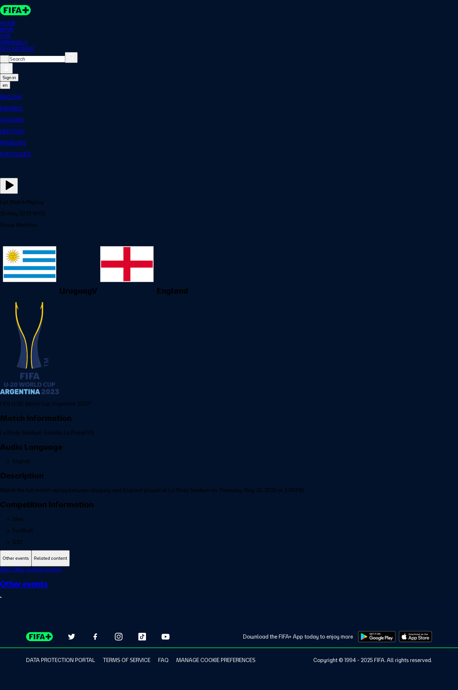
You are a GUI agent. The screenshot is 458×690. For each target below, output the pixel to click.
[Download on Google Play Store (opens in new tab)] (377, 637)
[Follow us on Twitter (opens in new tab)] (72, 637)
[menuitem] (229, 97)
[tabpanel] (229, 587)
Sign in (9, 77)
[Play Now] (9, 186)
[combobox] (37, 59)
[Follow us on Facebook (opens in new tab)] (95, 637)
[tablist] (229, 558)
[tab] (15, 558)
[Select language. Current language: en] (5, 85)
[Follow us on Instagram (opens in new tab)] (119, 637)
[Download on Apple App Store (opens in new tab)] (415, 637)
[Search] (71, 57)
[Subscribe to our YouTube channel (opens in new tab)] (166, 637)
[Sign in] (6, 68)
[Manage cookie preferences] (215, 660)
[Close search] (4, 59)
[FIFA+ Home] (15, 10)
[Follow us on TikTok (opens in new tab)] (142, 637)
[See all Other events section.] (229, 590)
